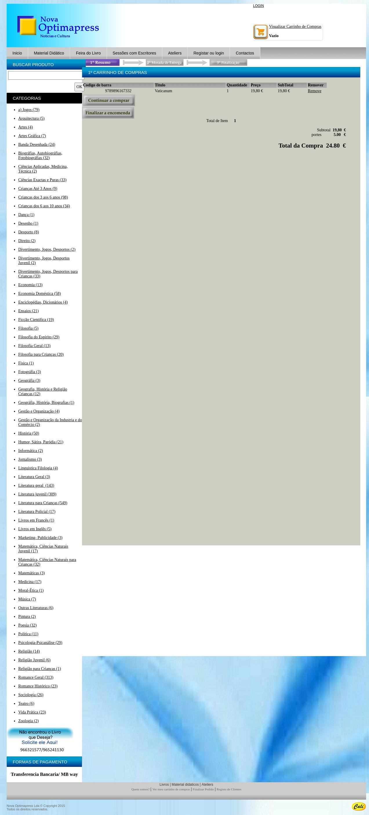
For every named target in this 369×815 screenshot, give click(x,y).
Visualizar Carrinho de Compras (295, 26)
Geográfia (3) (29, 380)
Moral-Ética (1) (30, 590)
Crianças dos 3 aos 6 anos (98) (43, 197)
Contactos (245, 53)
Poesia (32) (27, 625)
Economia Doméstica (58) (39, 293)
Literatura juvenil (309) (37, 494)
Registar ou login (208, 53)
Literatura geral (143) (36, 485)
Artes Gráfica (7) (32, 136)
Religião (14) (29, 651)
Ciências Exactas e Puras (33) (42, 180)
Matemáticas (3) (31, 573)
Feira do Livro (88, 53)
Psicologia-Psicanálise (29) (40, 642)
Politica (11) (28, 634)
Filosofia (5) (28, 328)
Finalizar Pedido (203, 789)
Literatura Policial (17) (36, 511)
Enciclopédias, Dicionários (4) (43, 302)
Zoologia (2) (28, 721)
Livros (164, 785)
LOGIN (258, 6)
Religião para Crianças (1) (39, 669)
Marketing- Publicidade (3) (40, 538)
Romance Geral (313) (35, 677)
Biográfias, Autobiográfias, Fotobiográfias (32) (40, 155)
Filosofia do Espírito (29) (38, 337)
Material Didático (49, 53)
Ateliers (175, 53)
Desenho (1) (28, 223)
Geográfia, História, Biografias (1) (46, 402)
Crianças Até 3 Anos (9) (37, 188)
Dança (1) (26, 215)
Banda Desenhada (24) (36, 144)
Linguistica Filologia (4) (38, 468)
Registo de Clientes (229, 789)
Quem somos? (140, 789)
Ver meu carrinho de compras (171, 789)
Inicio (17, 53)
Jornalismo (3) (30, 459)
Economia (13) (30, 285)
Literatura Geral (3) (34, 477)
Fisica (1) (26, 363)
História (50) (28, 433)
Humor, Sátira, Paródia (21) (40, 442)
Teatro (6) (26, 703)
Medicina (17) (29, 582)
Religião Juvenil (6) (34, 660)
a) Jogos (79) (28, 110)
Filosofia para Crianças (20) (41, 354)
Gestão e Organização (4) (38, 411)
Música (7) (27, 599)
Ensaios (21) (28, 311)
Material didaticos (185, 785)
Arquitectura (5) (31, 118)
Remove (314, 91)
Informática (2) (30, 451)
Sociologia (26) (30, 695)
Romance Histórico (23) (37, 686)
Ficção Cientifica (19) (36, 319)
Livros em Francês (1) (36, 520)
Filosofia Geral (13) (34, 346)
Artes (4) (25, 127)
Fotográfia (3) (29, 372)
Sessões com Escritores (134, 53)
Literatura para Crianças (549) (42, 503)
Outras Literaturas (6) (35, 608)
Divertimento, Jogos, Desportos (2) (46, 249)
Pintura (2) (27, 616)
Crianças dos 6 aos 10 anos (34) (44, 206)
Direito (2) (26, 241)
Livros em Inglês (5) (35, 529)
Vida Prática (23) (32, 712)
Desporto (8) (28, 232)
